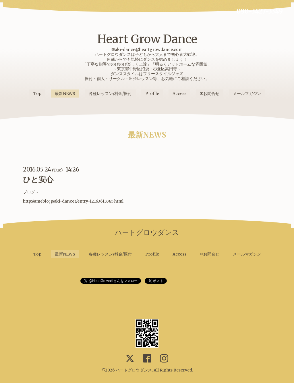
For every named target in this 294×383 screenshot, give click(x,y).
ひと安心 (38, 179)
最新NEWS (65, 93)
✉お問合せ (209, 93)
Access (179, 93)
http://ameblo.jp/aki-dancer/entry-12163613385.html (73, 201)
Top (37, 93)
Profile (152, 93)
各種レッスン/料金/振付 (110, 93)
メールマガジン (247, 93)
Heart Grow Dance (147, 39)
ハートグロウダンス (134, 370)
